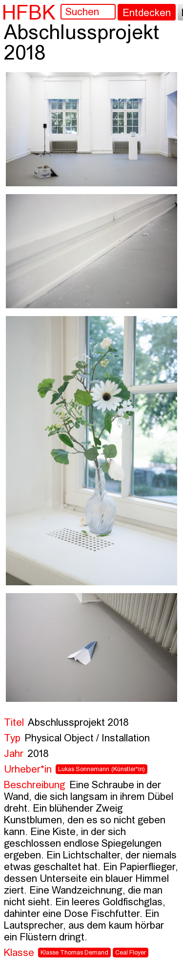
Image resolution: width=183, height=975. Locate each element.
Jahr (13, 754)
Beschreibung (34, 785)
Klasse (19, 953)
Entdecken (146, 13)
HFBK (29, 12)
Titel (14, 723)
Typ (12, 739)
